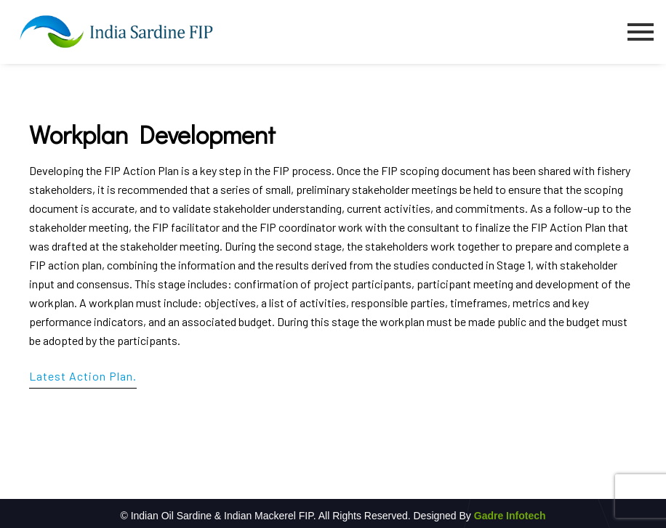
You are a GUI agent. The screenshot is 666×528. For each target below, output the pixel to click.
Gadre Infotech (508, 515)
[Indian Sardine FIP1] (116, 31)
